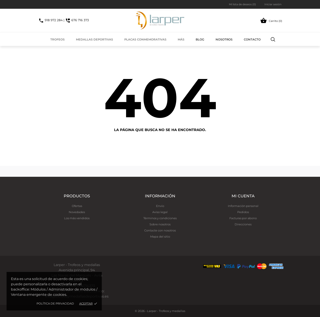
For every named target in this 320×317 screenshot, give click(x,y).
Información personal (243, 206)
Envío (160, 206)
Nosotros (224, 39)
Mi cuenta (243, 196)
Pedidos (243, 212)
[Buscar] (273, 39)
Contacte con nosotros (160, 230)
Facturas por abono (243, 218)
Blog (200, 39)
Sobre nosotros (160, 224)
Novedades (77, 212)
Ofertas (77, 206)
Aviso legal (160, 212)
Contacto (252, 39)
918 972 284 (51, 20)
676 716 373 (77, 20)
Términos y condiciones (160, 218)
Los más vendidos (77, 218)
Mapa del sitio (160, 236)
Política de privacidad (55, 303)
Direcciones (243, 224)
